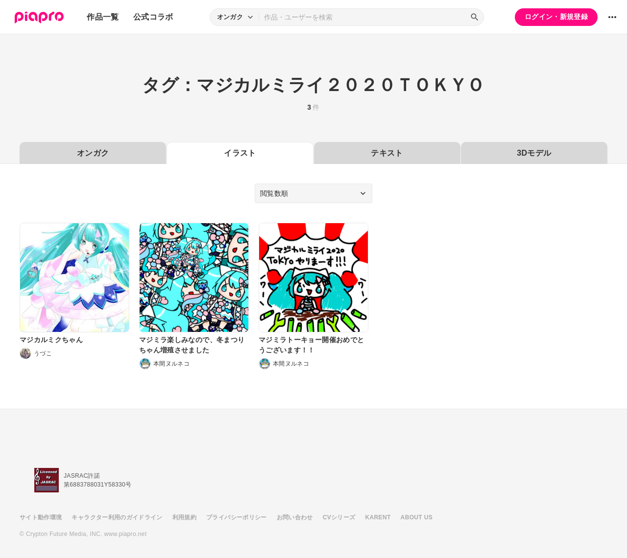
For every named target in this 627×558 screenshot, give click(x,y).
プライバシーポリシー (236, 517)
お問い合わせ (295, 517)
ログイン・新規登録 (556, 17)
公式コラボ (153, 17)
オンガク (93, 153)
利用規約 (184, 517)
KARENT (378, 517)
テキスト (387, 153)
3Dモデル (534, 153)
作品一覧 (103, 17)
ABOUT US (417, 517)
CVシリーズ (339, 517)
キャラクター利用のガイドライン (117, 517)
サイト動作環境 (41, 517)
